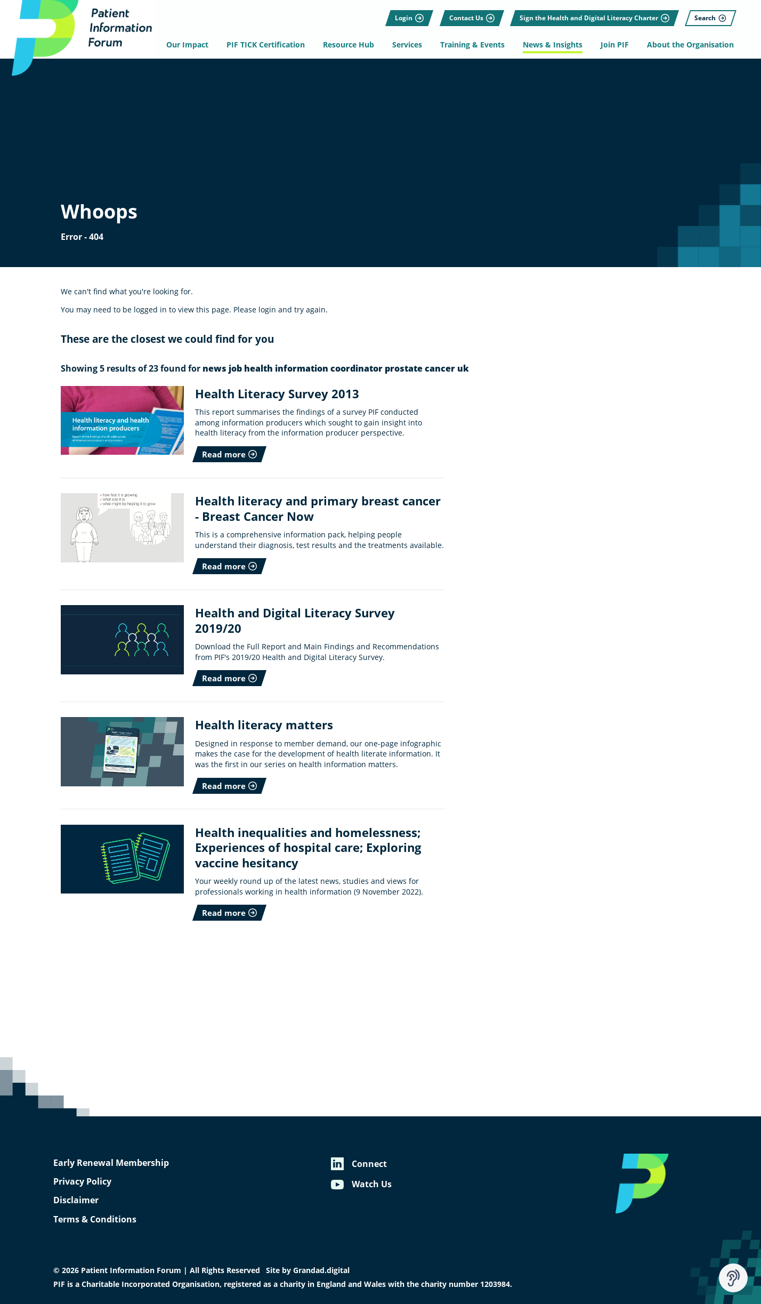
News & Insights (551, 45)
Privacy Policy (82, 1181)
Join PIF (612, 45)
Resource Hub (351, 45)
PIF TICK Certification (269, 45)
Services (409, 45)
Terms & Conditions (94, 1219)
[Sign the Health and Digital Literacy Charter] (591, 13)
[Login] (406, 13)
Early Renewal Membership (111, 1163)
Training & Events (473, 45)
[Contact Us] (468, 13)
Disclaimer (76, 1200)
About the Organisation (687, 45)
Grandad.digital (321, 1270)
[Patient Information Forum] (80, 39)
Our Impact (192, 45)
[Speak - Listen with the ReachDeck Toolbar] (733, 1277)
